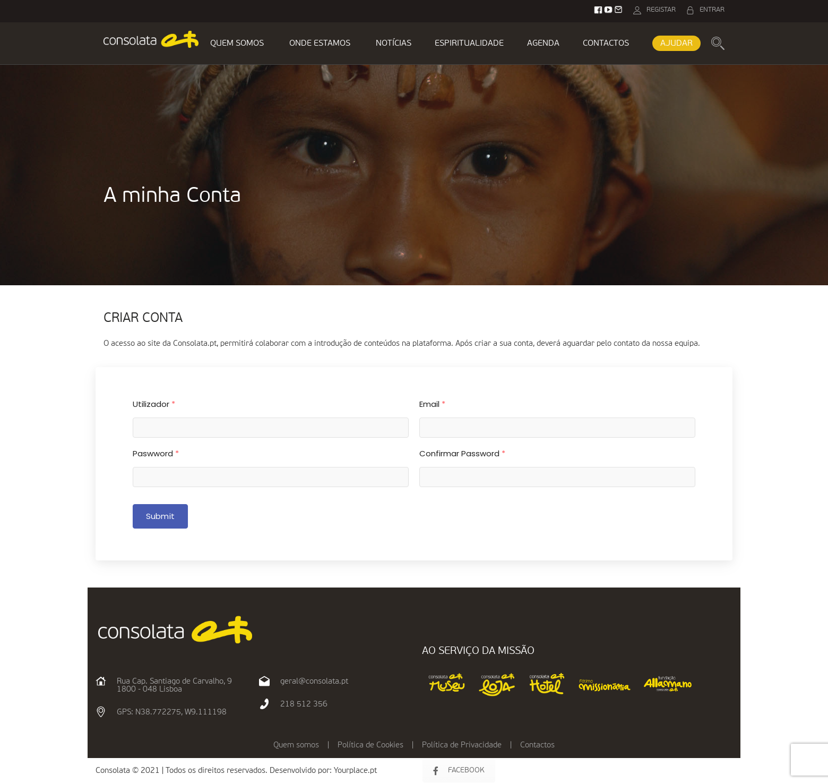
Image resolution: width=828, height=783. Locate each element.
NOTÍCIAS (393, 43)
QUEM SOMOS (237, 43)
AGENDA (543, 43)
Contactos (537, 745)
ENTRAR (712, 9)
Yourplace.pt (355, 771)
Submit (160, 516)
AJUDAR (676, 43)
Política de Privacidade (462, 745)
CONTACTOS (606, 43)
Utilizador (154, 404)
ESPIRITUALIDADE (469, 43)
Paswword (156, 453)
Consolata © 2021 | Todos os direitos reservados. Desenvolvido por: (215, 771)
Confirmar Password (462, 453)
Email (432, 404)
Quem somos (296, 745)
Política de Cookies (370, 745)
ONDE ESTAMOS (319, 43)
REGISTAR (661, 9)
